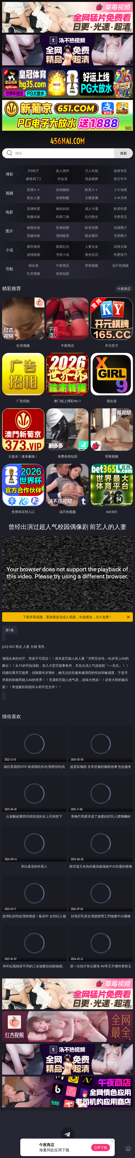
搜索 (123, 153)
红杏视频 (33, 273)
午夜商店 (62, 265)
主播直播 (91, 197)
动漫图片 (120, 227)
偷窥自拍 (33, 227)
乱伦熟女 (91, 216)
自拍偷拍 (62, 189)
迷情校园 (33, 254)
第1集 (9, 630)
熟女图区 (91, 235)
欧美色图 (91, 227)
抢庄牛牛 (120, 178)
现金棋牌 (91, 178)
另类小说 (62, 254)
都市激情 (33, 246)
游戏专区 (120, 170)
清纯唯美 (62, 235)
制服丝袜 (33, 216)
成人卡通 (91, 208)
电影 (9, 212)
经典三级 (62, 216)
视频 (9, 193)
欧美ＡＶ (91, 189)
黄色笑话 (91, 254)
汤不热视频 (120, 265)
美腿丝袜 (33, 235)
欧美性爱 (120, 208)
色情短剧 (62, 273)
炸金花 (63, 178)
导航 (9, 268)
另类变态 (120, 216)
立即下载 (100, 1147)
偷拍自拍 (62, 208)
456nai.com (67, 141)
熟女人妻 (33, 197)
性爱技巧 (120, 254)
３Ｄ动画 (120, 189)
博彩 (9, 174)
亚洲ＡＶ (33, 189)
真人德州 (62, 170)
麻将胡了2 (33, 178)
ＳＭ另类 (120, 197)
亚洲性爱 (33, 208)
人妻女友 (91, 246)
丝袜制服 (62, 197)
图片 (9, 231)
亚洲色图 (62, 227)
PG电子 (33, 170)
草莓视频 (91, 265)
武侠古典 (120, 246)
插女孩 (33, 265)
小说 (9, 249)
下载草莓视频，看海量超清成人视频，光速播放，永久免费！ (77, 617)
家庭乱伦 (62, 246)
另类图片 (120, 235)
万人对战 (91, 170)
